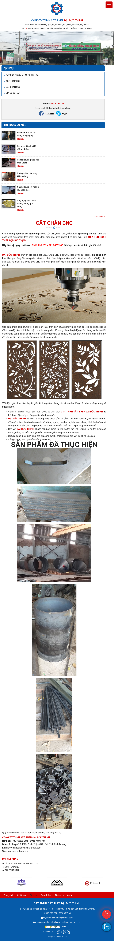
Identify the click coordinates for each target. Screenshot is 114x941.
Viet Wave (62, 937)
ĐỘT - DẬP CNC (12, 81)
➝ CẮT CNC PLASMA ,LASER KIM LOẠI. (20, 863)
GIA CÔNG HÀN (12, 93)
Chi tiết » (20, 139)
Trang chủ (8, 895)
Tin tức (58, 895)
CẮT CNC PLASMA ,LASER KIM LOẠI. (22, 75)
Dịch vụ (33, 895)
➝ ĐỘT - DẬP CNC (10, 867)
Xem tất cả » (99, 216)
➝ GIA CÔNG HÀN (10, 870)
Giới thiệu (21, 895)
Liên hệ (69, 895)
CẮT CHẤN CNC (12, 87)
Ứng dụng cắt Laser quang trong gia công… (26, 203)
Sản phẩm (46, 895)
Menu (109, 4)
